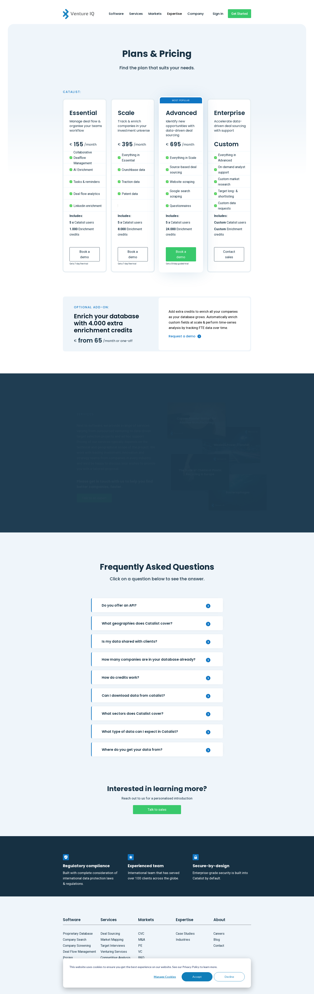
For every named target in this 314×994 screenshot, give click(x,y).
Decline (229, 976)
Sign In (218, 13)
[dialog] (157, 973)
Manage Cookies (165, 976)
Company (195, 13)
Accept (197, 976)
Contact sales (229, 254)
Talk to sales (157, 809)
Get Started (239, 14)
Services (136, 13)
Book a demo (85, 254)
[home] (84, 14)
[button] (116, 14)
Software (116, 13)
